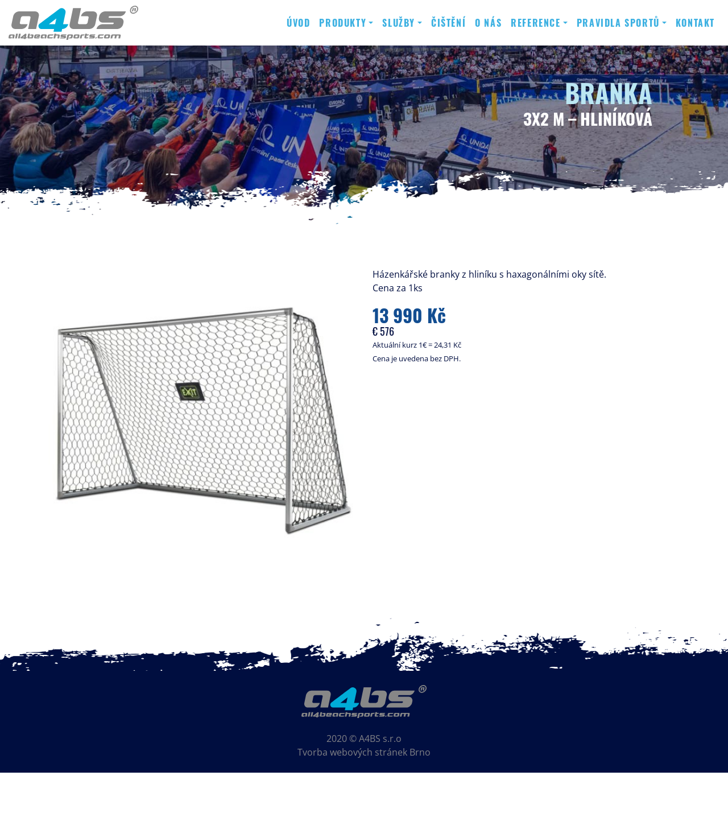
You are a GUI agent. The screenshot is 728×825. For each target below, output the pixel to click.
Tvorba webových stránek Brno (364, 752)
